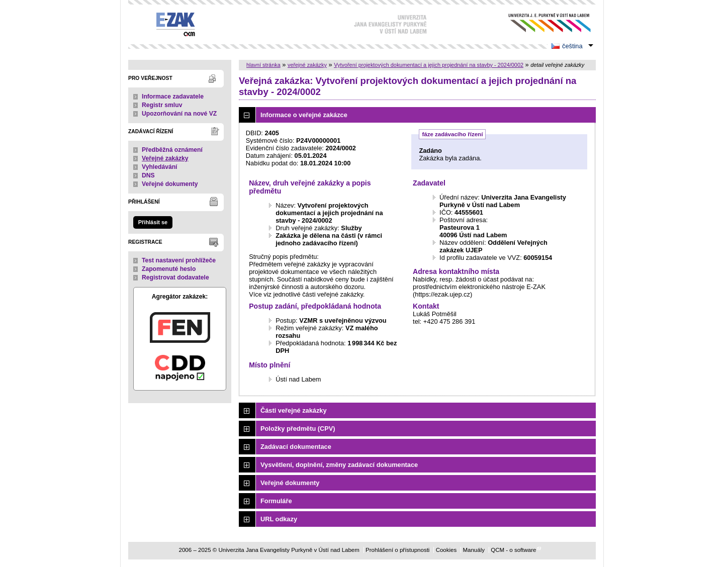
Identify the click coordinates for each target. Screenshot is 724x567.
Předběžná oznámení (172, 149)
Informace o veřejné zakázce (303, 115)
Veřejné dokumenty (170, 183)
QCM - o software (513, 550)
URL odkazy (278, 519)
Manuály (474, 550)
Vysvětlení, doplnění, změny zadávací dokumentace (339, 464)
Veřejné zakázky (165, 158)
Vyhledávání (159, 166)
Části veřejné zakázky (293, 410)
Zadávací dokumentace (295, 446)
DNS (148, 175)
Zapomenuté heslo (169, 268)
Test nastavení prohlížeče (179, 260)
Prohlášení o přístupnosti (397, 550)
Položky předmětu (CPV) (297, 428)
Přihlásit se (152, 222)
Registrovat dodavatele (175, 277)
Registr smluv (162, 105)
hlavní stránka (263, 65)
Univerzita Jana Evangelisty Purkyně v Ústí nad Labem (542, 23)
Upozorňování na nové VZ (179, 113)
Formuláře (276, 501)
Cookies (446, 550)
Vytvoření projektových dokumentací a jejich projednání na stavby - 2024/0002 (428, 65)
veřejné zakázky (307, 65)
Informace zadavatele (173, 96)
